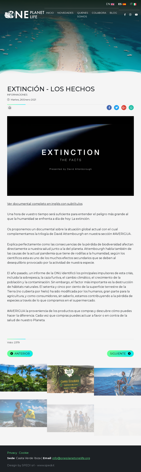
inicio (50, 12)
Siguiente (120, 353)
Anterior (20, 353)
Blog (113, 12)
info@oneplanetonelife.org (71, 458)
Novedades (65, 12)
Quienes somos (82, 14)
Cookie (24, 452)
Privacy (12, 452)
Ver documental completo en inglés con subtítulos (44, 204)
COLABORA (99, 12)
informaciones (17, 94)
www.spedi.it (45, 465)
